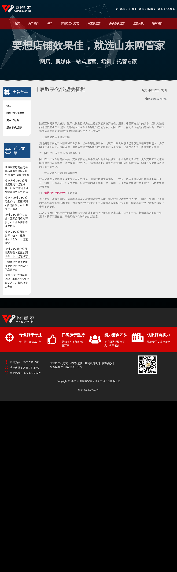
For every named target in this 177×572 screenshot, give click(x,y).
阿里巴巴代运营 (70, 23)
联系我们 (157, 23)
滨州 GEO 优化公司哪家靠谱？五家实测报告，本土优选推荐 (16, 252)
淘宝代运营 (94, 23)
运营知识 (138, 23)
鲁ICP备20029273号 (88, 390)
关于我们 (33, 23)
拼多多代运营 (117, 23)
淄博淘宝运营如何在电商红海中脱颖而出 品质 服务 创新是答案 (17, 171)
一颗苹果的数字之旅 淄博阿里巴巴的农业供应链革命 (16, 266)
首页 (17, 23)
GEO (49, 23)
